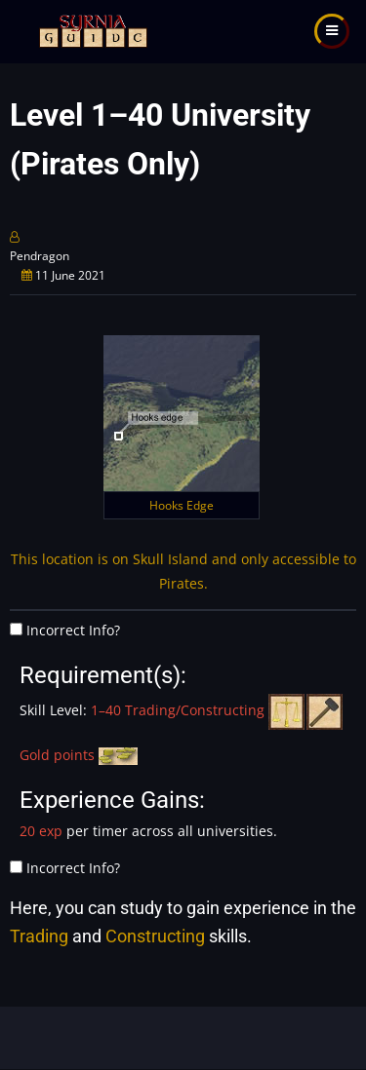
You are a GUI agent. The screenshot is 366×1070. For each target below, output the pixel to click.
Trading (39, 936)
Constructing (155, 936)
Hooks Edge (181, 505)
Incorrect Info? (73, 630)
